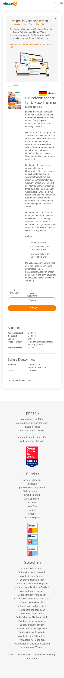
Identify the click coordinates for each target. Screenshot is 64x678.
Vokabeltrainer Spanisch (32, 640)
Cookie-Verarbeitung (44, 654)
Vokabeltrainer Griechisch (32, 602)
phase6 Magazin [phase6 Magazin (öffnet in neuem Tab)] (32, 480)
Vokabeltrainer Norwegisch (32, 621)
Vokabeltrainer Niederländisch (31, 617)
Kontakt (32, 502)
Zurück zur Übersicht (20, 380)
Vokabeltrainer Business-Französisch (32, 598)
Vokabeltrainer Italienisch (32, 610)
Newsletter (31, 484)
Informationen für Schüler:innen (32, 423)
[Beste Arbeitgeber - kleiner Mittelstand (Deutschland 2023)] (32, 551)
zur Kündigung (32, 498)
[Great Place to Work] (32, 457)
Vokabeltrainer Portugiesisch (32, 628)
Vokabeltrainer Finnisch (32, 591)
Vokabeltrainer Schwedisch (32, 636)
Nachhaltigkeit (32, 517)
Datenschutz (23, 654)
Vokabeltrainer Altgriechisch (32, 606)
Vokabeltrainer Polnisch (32, 625)
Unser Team (32, 506)
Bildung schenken (32, 491)
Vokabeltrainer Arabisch (32, 568)
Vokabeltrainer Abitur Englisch (31, 583)
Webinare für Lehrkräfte (32, 441)
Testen (32, 300)
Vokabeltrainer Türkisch (32, 647)
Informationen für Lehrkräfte (32, 437)
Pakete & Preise (32, 427)
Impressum (31, 658)
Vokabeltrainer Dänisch (32, 576)
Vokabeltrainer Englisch (32, 580)
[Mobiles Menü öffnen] (61, 3)
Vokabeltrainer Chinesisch (32, 572)
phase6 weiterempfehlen (32, 487)
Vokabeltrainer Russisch (31, 632)
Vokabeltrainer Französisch (32, 595)
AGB (10, 654)
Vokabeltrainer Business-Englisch (32, 587)
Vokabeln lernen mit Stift (32, 430)
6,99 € (32, 308)
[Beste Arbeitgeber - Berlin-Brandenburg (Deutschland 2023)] (32, 528)
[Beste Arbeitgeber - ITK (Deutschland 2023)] (32, 539)
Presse (32, 514)
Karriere (32, 510)
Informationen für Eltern (32, 419)
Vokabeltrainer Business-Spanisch (32, 643)
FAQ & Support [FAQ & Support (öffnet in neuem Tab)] (32, 495)
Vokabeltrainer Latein (32, 613)
